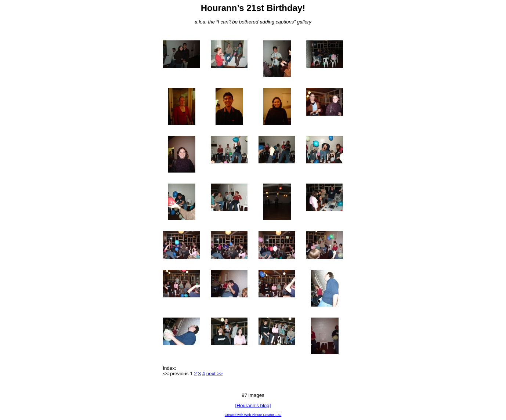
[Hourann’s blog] (253, 405)
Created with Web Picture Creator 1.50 (253, 415)
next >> (214, 373)
